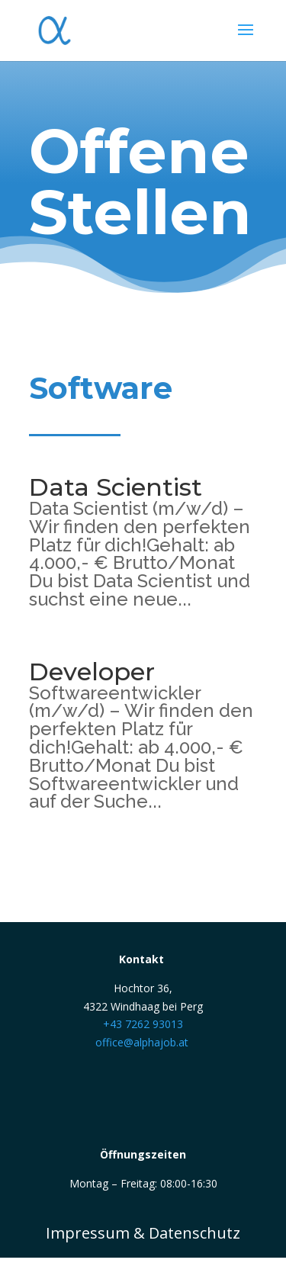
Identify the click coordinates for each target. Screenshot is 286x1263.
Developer (92, 671)
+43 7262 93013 (143, 1024)
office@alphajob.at (141, 1042)
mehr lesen (75, 618)
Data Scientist (115, 487)
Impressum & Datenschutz (143, 1233)
